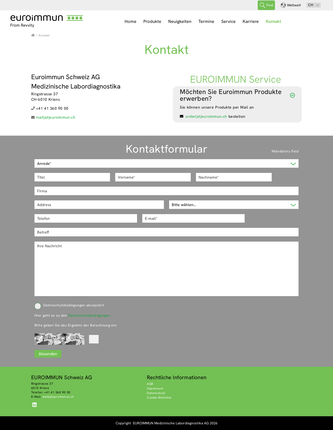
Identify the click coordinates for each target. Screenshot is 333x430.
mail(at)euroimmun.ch (55, 117)
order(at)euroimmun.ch (206, 116)
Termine (206, 21)
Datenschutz (156, 393)
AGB (150, 384)
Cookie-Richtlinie (159, 397)
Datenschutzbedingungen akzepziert (69, 305)
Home (130, 21)
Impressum (155, 388)
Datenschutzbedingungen (89, 315)
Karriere (251, 21)
